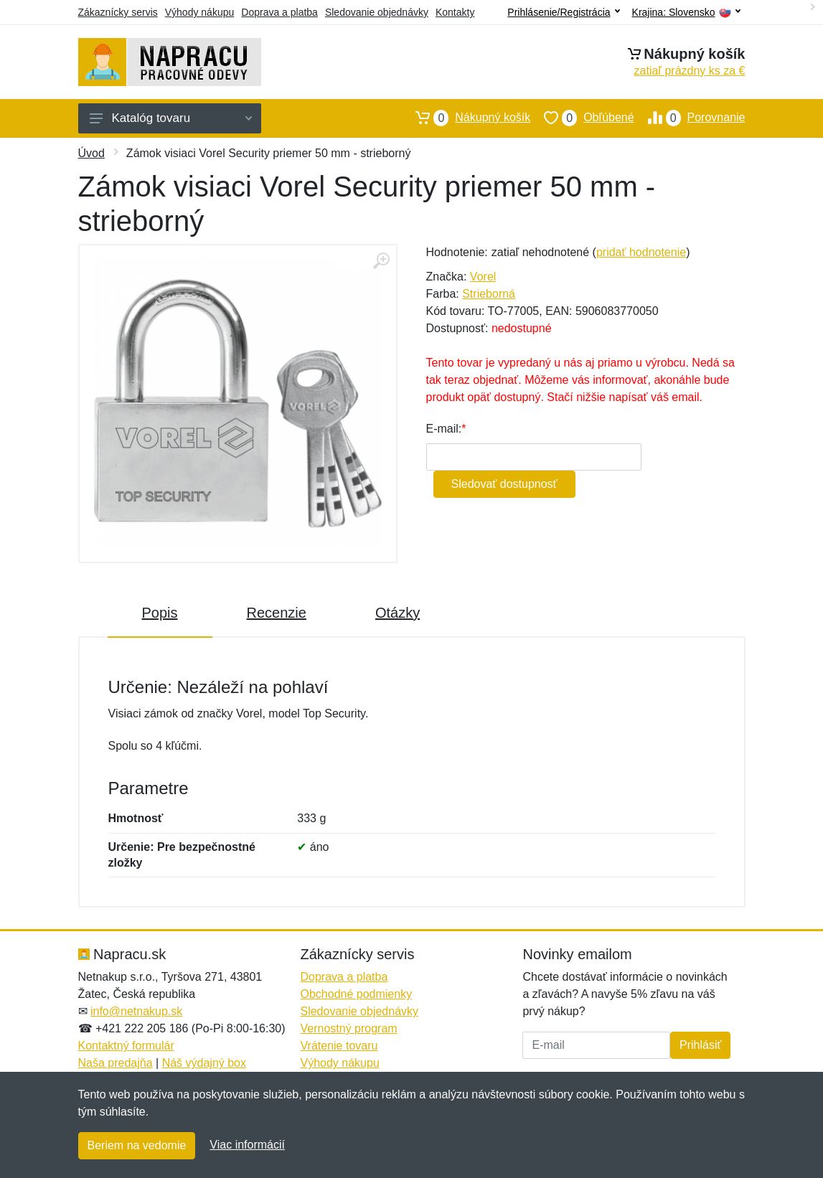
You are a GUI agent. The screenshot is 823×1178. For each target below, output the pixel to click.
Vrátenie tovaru (338, 1046)
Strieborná (488, 294)
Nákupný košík (466, 118)
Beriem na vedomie (137, 1145)
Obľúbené (582, 118)
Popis (160, 613)
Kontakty (455, 12)
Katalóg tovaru (171, 118)
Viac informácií (247, 1145)
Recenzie (276, 613)
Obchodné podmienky (356, 994)
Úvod (91, 153)
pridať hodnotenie (641, 252)
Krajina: (686, 12)
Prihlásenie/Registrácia (563, 12)
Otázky (397, 613)
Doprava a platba (279, 12)
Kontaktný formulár (126, 1046)
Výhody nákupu (200, 12)
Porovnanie (690, 118)
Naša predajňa (115, 1063)
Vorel (483, 276)
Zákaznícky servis (118, 12)
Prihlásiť (700, 1045)
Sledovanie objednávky (376, 12)
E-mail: (444, 429)
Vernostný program (348, 1028)
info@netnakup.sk (136, 1011)
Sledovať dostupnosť (504, 484)
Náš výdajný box (204, 1063)
